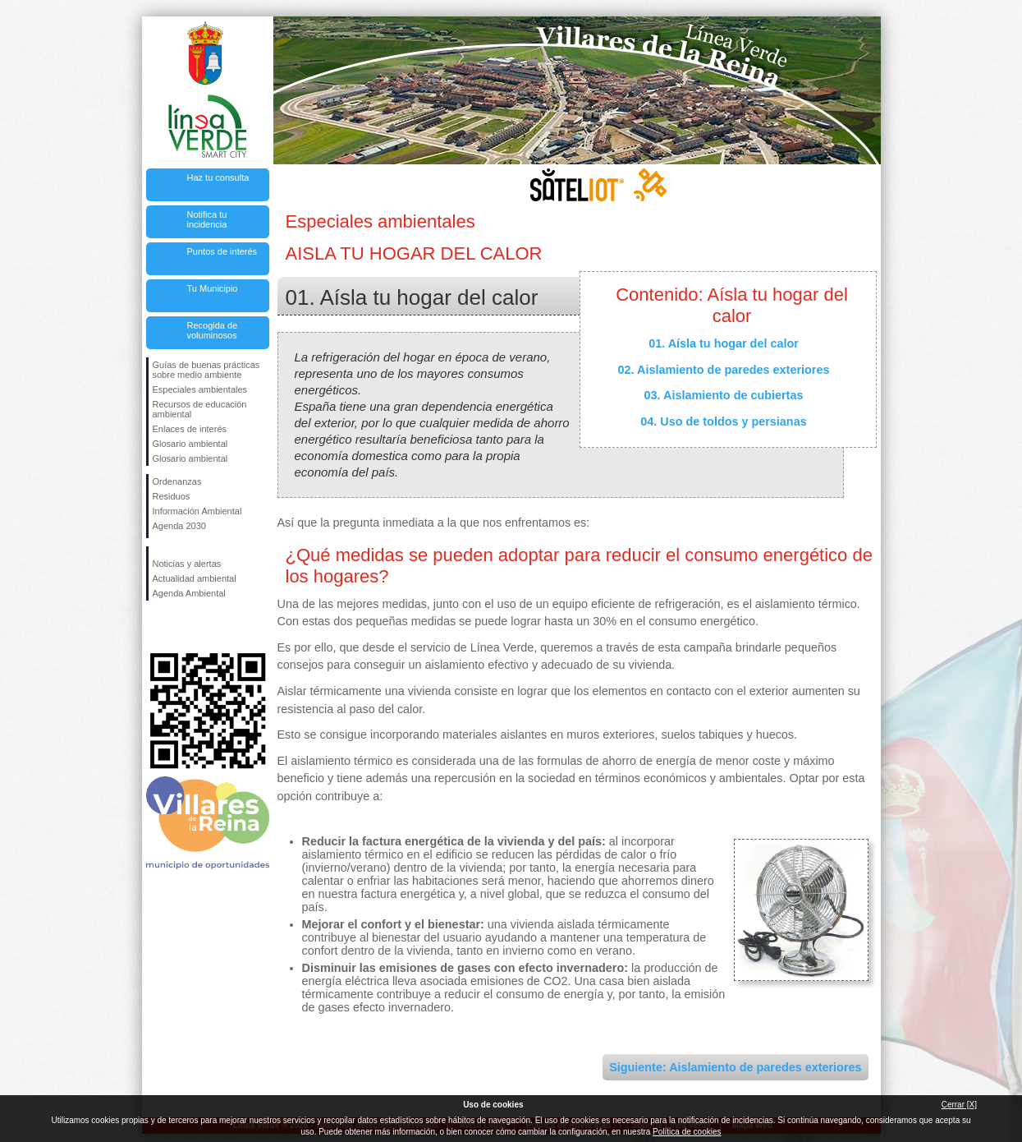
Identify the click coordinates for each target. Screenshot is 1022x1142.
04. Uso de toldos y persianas (723, 421)
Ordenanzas (177, 481)
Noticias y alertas (187, 564)
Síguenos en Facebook (156, 627)
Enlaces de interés (190, 429)
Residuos (171, 496)
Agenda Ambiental (189, 593)
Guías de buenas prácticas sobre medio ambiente (206, 370)
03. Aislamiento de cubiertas (724, 395)
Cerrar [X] (959, 1104)
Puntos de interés (222, 251)
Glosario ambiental (190, 444)
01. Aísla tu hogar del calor (723, 343)
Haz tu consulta (218, 177)
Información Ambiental (197, 511)
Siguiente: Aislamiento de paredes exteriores (735, 1067)
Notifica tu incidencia (207, 219)
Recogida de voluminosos (212, 330)
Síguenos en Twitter (183, 627)
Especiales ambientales (200, 389)
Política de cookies (687, 1131)
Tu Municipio (212, 288)
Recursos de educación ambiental (200, 409)
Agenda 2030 (179, 526)
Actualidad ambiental (194, 578)
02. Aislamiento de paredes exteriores (724, 369)
